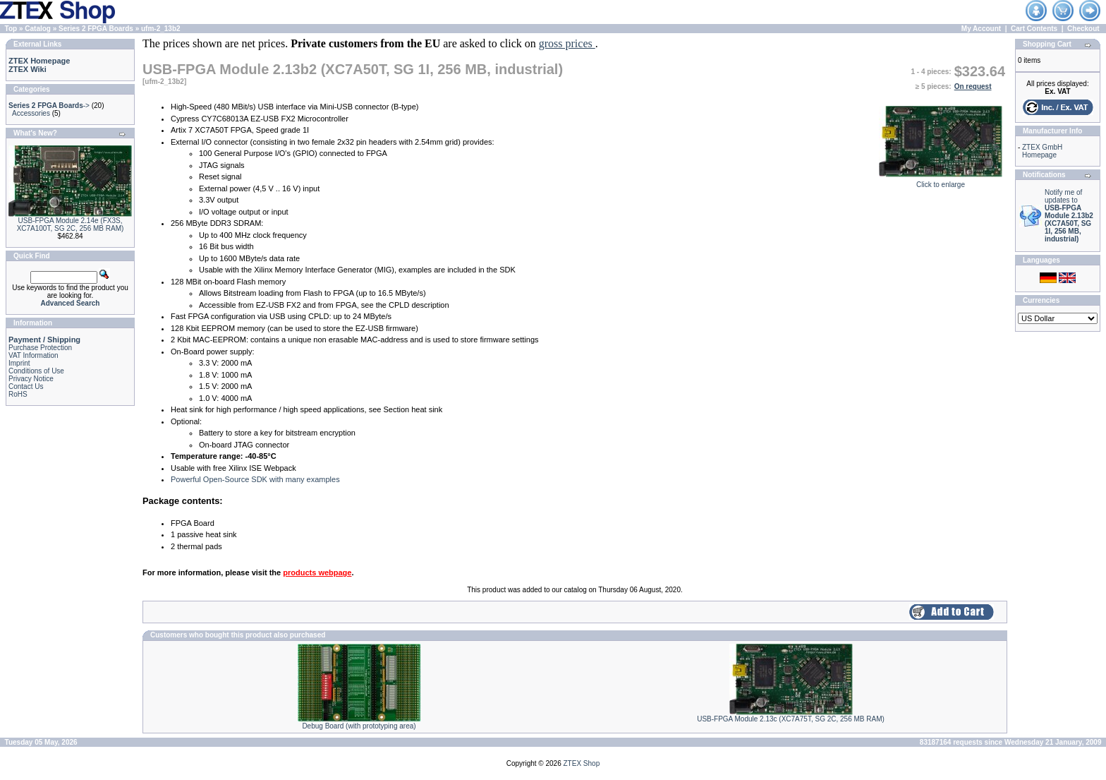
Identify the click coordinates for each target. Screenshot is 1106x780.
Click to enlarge (940, 181)
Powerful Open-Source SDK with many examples (255, 479)
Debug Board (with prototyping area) (358, 726)
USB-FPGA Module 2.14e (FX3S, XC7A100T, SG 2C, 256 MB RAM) (70, 224)
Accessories (31, 113)
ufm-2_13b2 (161, 28)
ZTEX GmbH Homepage (1042, 151)
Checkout (1083, 28)
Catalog (38, 28)
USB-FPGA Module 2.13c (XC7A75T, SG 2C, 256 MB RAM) (791, 719)
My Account (981, 28)
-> (49, 105)
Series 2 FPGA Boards (96, 28)
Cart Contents (1034, 28)
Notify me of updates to (1069, 215)
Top (11, 28)
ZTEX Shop (582, 763)
